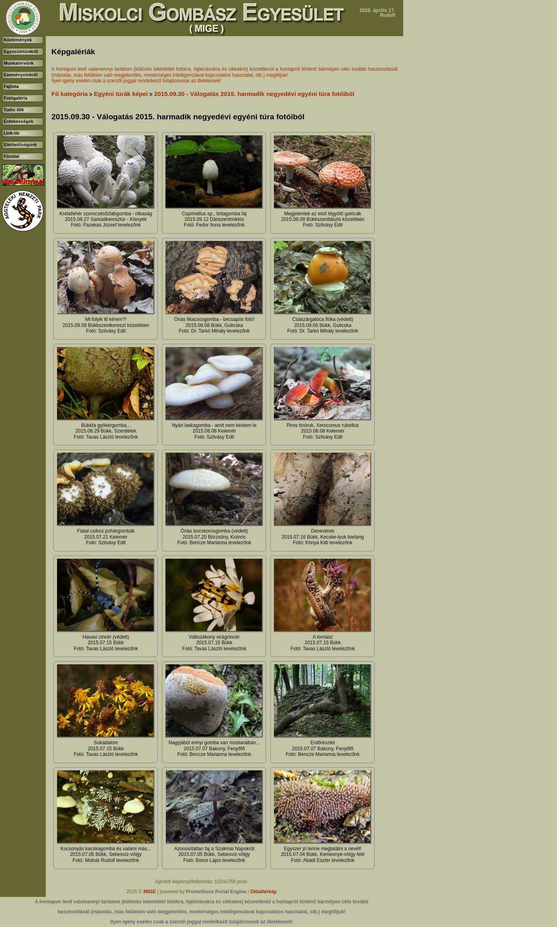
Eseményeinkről (20, 74)
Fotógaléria (15, 98)
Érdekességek (18, 121)
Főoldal (11, 156)
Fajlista (11, 86)
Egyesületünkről (21, 51)
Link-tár (12, 133)
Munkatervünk (19, 63)
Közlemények (18, 39)
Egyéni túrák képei (121, 93)
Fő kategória (69, 93)
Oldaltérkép (263, 891)
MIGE (149, 891)
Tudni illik (14, 109)
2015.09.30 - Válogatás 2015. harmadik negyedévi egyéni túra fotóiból (254, 93)
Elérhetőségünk (20, 144)
